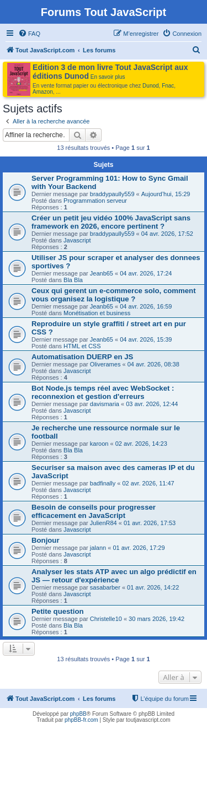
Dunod (150, 86)
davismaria (104, 404)
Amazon (43, 92)
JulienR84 (103, 523)
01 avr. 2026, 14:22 (153, 587)
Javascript (77, 240)
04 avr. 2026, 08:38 (153, 364)
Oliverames (105, 364)
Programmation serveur (95, 200)
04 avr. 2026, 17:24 (146, 273)
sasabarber (105, 587)
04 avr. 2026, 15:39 (146, 339)
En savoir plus (108, 77)
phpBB (78, 714)
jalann (98, 547)
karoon (99, 443)
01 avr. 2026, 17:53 (150, 523)
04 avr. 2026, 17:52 (167, 233)
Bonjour (45, 540)
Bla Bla (73, 280)
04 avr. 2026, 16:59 (146, 306)
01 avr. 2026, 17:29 (138, 547)
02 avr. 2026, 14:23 (141, 443)
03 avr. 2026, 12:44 (152, 404)
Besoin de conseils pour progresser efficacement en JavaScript (93, 511)
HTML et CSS (81, 346)
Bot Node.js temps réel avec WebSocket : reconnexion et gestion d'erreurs (102, 392)
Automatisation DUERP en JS (82, 357)
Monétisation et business (96, 313)
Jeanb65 (101, 273)
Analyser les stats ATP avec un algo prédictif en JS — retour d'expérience (114, 576)
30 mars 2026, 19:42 (156, 618)
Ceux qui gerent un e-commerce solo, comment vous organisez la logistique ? (113, 295)
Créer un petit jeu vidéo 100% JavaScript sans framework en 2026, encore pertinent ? (110, 222)
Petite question (57, 611)
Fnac (168, 86)
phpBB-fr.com (81, 720)
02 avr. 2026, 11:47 (148, 483)
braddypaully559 (112, 194)
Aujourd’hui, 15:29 (165, 194)
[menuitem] (29, 33)
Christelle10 (106, 618)
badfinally (102, 483)
